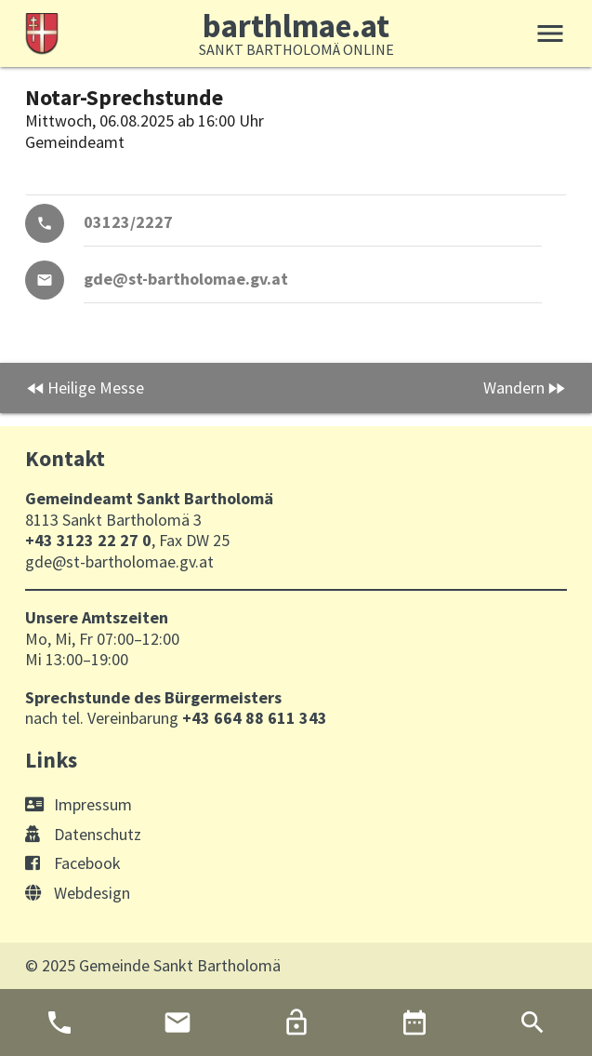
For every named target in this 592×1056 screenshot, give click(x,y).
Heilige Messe (95, 387)
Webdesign (77, 892)
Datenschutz (83, 834)
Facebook (73, 863)
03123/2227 (128, 222)
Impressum (78, 804)
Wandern (514, 387)
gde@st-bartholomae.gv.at (186, 278)
